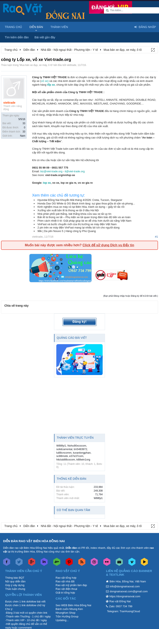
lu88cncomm (64, 452)
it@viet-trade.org (75, 171)
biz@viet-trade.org (51, 171)
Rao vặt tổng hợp (66, 577)
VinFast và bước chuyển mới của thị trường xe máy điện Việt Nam (77, 224)
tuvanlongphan (81, 452)
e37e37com (76, 456)
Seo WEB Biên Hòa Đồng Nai (73, 605)
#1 (156, 236)
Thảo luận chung (15, 588)
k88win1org (83, 459)
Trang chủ (13, 27)
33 (24, 123)
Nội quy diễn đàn (15, 581)
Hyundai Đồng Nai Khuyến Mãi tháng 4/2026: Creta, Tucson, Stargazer (79, 200)
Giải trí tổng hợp (65, 592)
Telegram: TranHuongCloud (123, 611)
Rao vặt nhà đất (65, 581)
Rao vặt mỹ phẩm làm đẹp (71, 585)
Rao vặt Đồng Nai (120, 601)
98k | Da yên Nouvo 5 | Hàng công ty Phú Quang (66, 231)
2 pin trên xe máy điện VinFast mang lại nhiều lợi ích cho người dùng (78, 227)
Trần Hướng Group (67, 616)
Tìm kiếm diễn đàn (17, 37)
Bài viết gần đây (45, 37)
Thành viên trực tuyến (75, 437)
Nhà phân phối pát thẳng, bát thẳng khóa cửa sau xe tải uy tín (74, 213)
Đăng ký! (79, 321)
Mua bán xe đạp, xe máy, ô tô (36, 65)
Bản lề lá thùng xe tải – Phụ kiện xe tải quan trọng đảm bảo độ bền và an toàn (83, 217)
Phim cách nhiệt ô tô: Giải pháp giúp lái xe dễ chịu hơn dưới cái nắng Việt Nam (84, 220)
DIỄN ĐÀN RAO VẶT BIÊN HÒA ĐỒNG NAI (34, 541)
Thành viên (59, 27)
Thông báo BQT (14, 577)
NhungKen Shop (65, 612)
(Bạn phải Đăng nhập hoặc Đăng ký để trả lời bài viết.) (130, 296)
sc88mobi (62, 456)
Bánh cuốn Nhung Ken (69, 609)
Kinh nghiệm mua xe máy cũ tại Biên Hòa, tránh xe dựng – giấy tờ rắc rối (80, 206)
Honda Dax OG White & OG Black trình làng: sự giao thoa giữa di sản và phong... (86, 203)
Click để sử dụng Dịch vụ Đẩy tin (108, 245)
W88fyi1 (61, 445)
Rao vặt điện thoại (66, 588)
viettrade (71, 65)
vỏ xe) (44, 81)
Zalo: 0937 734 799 (120, 606)
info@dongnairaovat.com (125, 586)
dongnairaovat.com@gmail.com (129, 591)
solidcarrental (64, 449)
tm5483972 (80, 449)
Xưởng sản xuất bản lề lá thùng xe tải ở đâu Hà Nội (68, 210)
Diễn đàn (36, 27)
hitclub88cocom (65, 459)
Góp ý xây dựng (14, 585)
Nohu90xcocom (76, 445)
